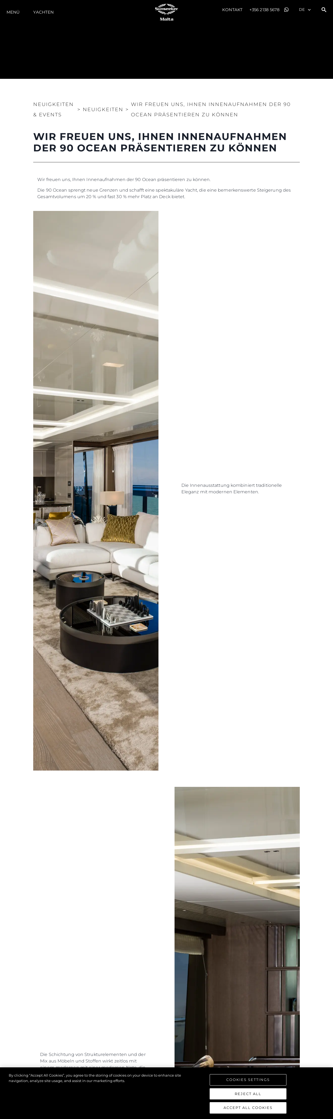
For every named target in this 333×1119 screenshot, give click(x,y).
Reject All (248, 1094)
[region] (166, 1093)
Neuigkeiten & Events (53, 109)
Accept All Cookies (248, 1107)
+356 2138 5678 (264, 9)
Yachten (43, 12)
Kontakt (232, 9)
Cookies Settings (248, 1079)
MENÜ (13, 12)
